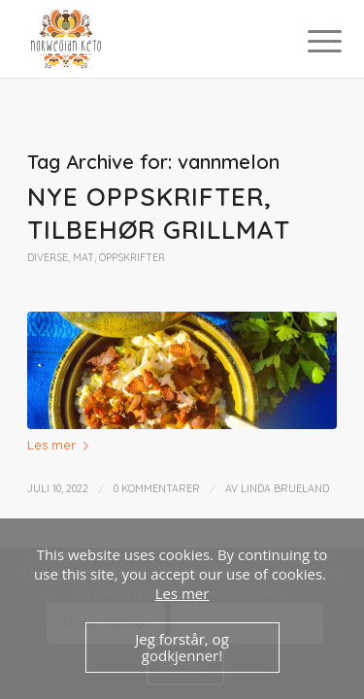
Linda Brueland (285, 488)
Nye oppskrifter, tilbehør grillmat (158, 213)
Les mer (61, 444)
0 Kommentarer (157, 488)
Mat (83, 257)
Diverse (47, 257)
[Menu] (309, 41)
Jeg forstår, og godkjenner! (182, 647)
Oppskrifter (132, 257)
